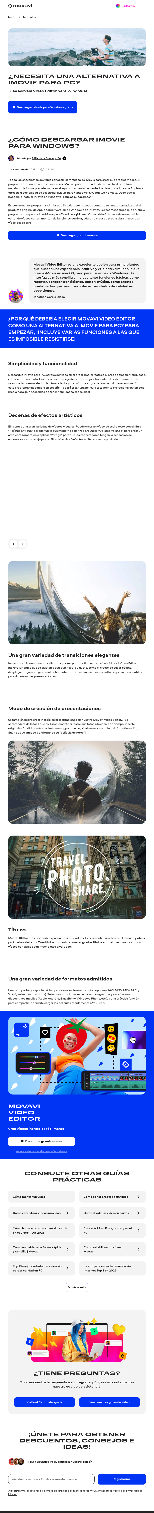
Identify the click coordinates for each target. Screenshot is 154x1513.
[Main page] (20, 6)
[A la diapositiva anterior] (13, 544)
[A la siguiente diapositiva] (22, 544)
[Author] (11, 158)
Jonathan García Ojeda (49, 297)
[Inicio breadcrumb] (11, 17)
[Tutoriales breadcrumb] (29, 17)
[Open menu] (143, 6)
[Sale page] (125, 6)
